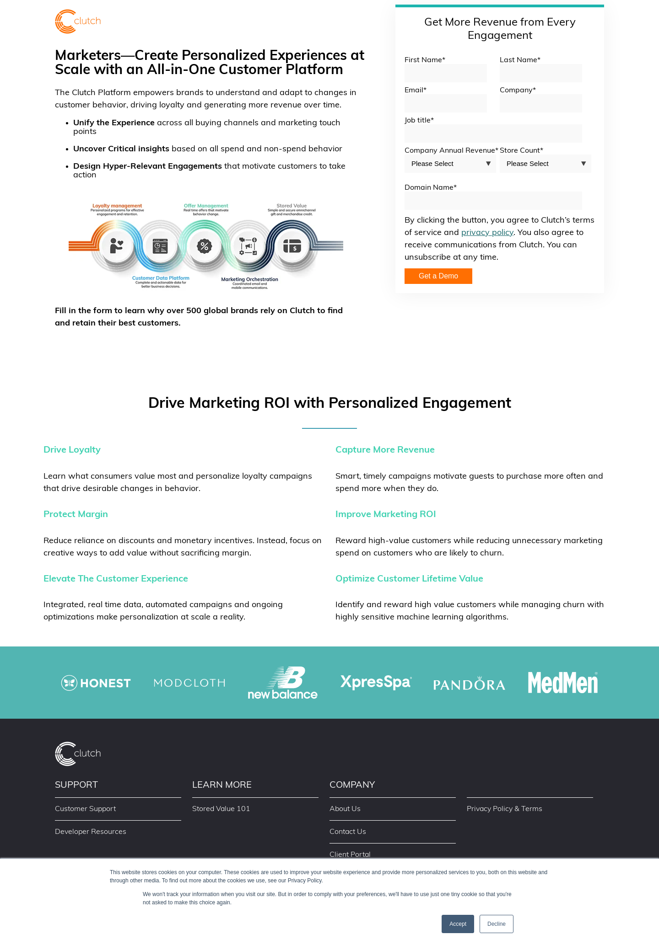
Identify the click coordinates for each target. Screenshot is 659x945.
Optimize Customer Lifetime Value (409, 579)
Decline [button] (496, 924)
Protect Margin (75, 514)
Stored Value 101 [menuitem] (221, 809)
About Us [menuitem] (345, 809)
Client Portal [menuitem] (350, 855)
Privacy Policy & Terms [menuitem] (504, 809)
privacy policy (487, 233)
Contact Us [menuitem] (348, 832)
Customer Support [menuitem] (85, 809)
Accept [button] (457, 924)
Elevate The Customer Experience (115, 579)
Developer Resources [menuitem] (90, 832)
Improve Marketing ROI (385, 514)
